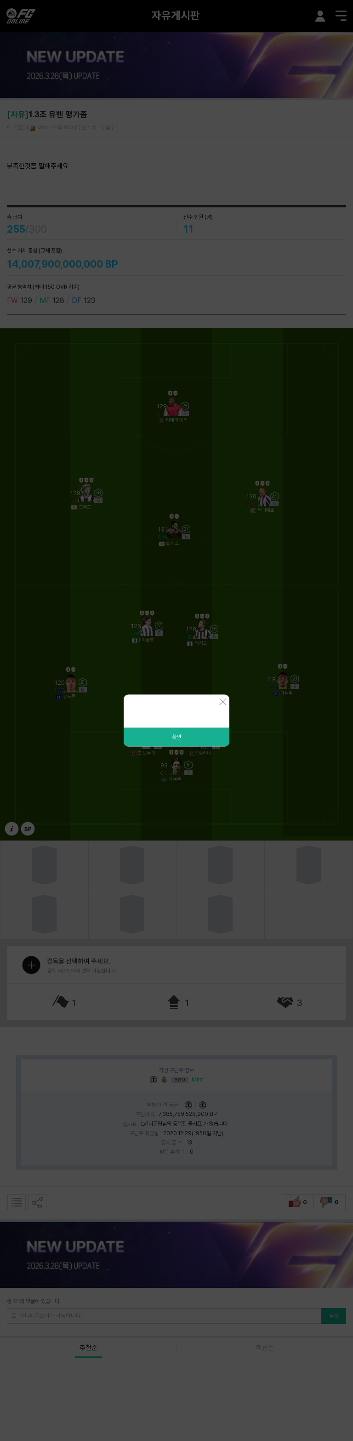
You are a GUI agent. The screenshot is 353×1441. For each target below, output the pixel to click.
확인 (176, 737)
